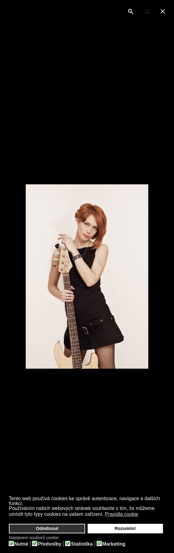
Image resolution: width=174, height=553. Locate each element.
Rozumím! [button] (125, 528)
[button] (142, 515)
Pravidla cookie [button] (121, 514)
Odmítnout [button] (47, 528)
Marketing (114, 544)
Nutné (21, 544)
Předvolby (49, 544)
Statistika (82, 544)
